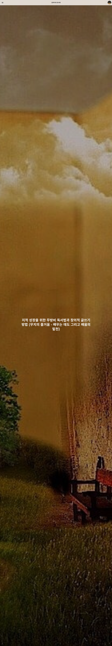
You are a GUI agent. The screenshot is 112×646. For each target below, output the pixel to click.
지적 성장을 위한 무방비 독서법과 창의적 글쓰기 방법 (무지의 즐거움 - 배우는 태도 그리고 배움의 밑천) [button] (56, 325)
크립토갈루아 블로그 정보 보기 (109, 3)
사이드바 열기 (2, 3)
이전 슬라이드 (2, 643)
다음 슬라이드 (109, 643)
